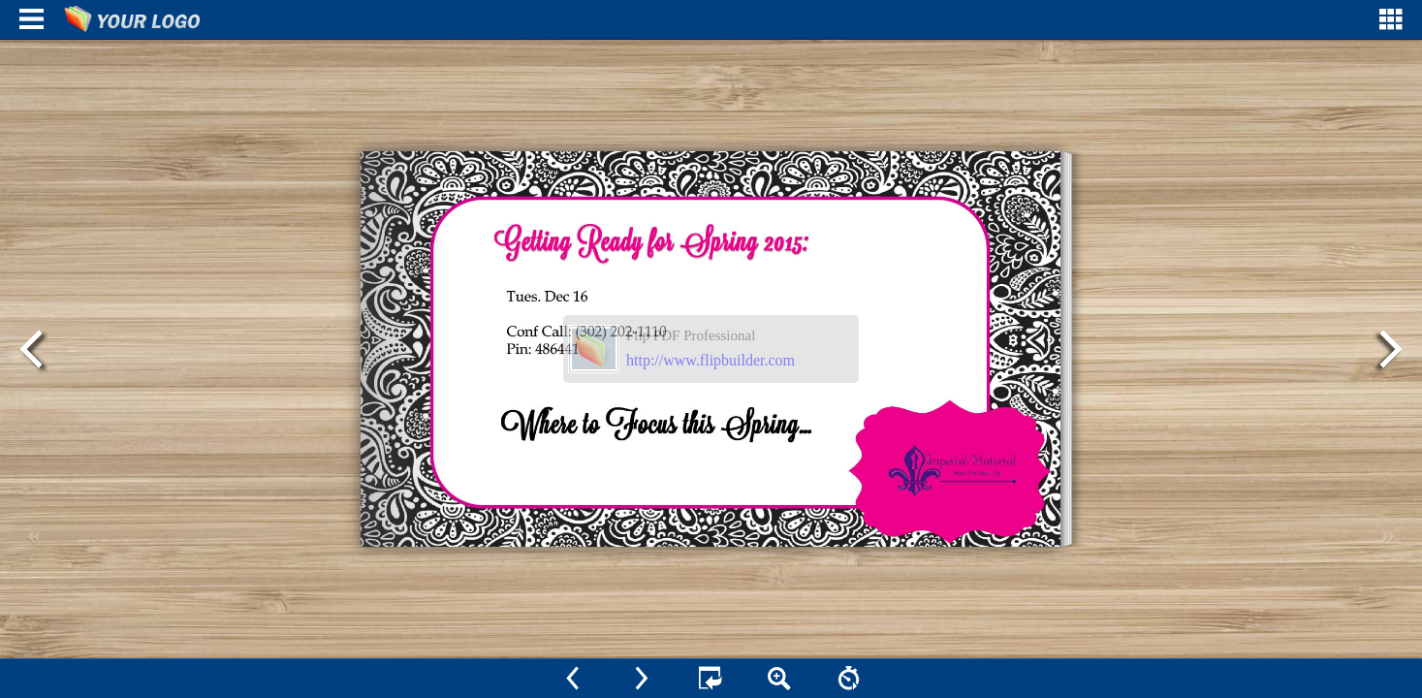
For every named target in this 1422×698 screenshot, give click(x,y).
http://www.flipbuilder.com (710, 360)
